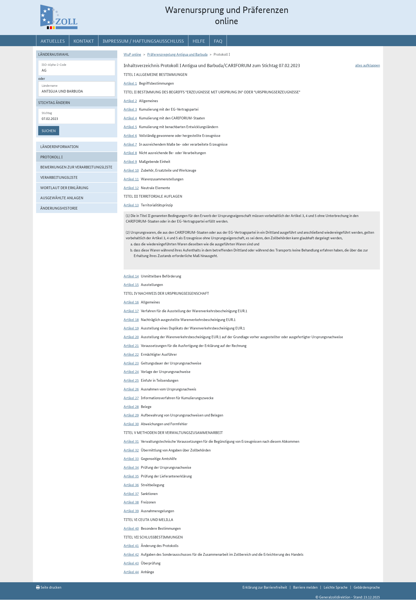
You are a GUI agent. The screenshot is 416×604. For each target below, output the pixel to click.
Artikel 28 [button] (131, 406)
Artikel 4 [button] (130, 117)
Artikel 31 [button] (131, 441)
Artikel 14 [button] (131, 276)
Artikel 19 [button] (131, 328)
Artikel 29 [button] (131, 415)
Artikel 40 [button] (131, 528)
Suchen (49, 130)
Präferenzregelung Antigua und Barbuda (177, 54)
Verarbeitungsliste (59, 177)
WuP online (132, 54)
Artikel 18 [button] (131, 319)
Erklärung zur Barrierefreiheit (264, 587)
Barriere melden (305, 587)
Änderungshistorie (59, 208)
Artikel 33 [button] (131, 458)
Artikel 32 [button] (131, 450)
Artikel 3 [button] (130, 109)
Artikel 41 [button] (131, 545)
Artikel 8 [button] (130, 152)
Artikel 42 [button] (131, 554)
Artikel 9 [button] (130, 161)
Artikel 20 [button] (131, 336)
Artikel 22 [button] (131, 354)
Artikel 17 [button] (131, 310)
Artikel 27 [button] (131, 397)
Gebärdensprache (367, 587)
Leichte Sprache (336, 587)
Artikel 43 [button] (131, 563)
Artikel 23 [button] (131, 363)
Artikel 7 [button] (130, 144)
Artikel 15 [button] (131, 284)
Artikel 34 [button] (131, 467)
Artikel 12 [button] (131, 187)
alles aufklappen (367, 65)
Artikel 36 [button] (131, 484)
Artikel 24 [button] (131, 371)
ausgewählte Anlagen (61, 197)
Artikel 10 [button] (131, 170)
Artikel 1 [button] (130, 83)
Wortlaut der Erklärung (64, 187)
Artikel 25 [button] (131, 380)
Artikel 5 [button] (130, 126)
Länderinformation (59, 146)
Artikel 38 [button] (131, 502)
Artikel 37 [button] (131, 493)
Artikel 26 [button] (131, 389)
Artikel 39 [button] (131, 510)
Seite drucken (48, 587)
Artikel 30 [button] (131, 423)
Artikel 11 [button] (131, 178)
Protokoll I (51, 156)
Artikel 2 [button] (130, 100)
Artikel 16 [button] (131, 302)
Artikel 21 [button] (131, 345)
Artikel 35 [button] (131, 476)
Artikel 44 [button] (131, 571)
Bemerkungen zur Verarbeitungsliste (76, 167)
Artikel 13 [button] (131, 204)
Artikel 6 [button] (130, 135)
